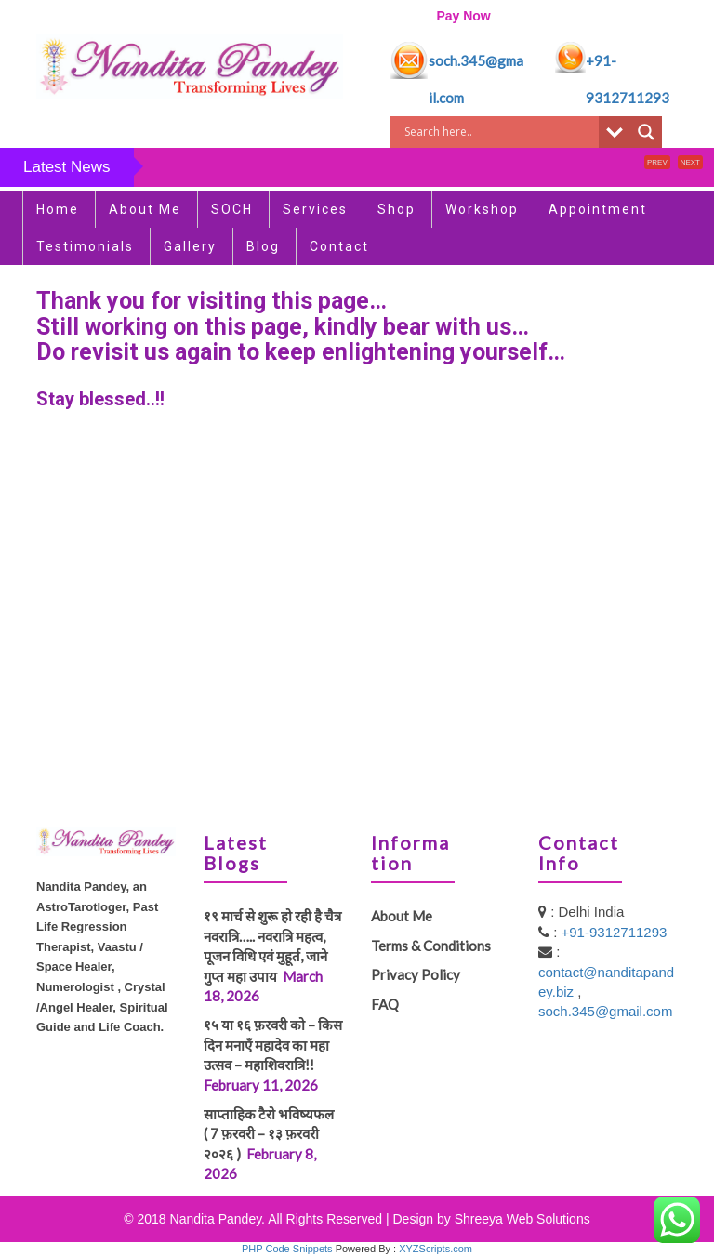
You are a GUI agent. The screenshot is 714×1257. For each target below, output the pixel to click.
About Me (145, 209)
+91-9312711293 (615, 932)
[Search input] (499, 132)
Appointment (598, 209)
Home (57, 209)
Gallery (190, 246)
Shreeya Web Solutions (522, 1218)
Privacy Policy (415, 974)
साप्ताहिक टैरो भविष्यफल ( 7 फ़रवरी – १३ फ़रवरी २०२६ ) (273, 1133)
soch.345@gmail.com (605, 1011)
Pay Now (463, 15)
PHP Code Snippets (287, 1248)
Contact (339, 246)
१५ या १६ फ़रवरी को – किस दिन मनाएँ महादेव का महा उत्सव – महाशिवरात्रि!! (273, 1044)
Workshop (482, 209)
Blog (263, 246)
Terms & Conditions (431, 945)
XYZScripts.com (435, 1248)
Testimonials (85, 246)
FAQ (385, 1004)
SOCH (232, 209)
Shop (396, 209)
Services (315, 209)
